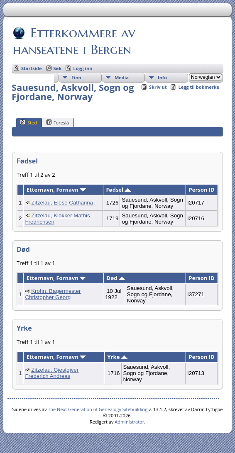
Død (116, 278)
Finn (76, 77)
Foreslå (57, 122)
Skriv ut (157, 87)
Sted (28, 122)
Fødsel (118, 189)
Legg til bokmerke (198, 87)
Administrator (129, 422)
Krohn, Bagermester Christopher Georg (53, 294)
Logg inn (82, 68)
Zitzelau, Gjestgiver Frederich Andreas (51, 373)
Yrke (117, 356)
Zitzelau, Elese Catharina (62, 203)
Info (162, 77)
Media (122, 77)
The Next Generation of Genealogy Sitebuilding (97, 409)
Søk (58, 68)
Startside (31, 68)
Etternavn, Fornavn (56, 189)
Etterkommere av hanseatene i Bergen (74, 41)
